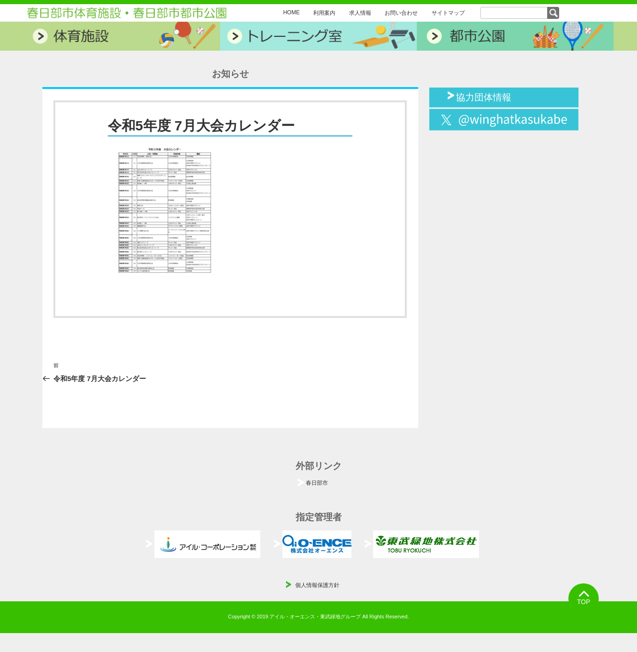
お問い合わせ (401, 13)
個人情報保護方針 (317, 585)
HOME (291, 12)
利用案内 (324, 13)
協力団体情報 (483, 96)
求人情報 (360, 13)
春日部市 (317, 483)
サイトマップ (448, 13)
